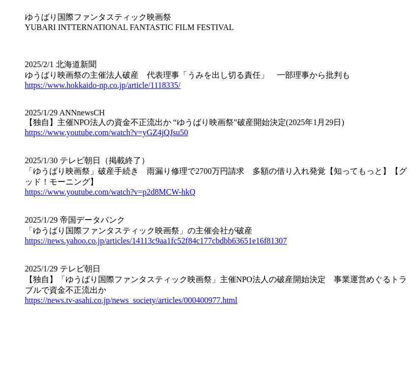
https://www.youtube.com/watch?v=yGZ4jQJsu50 (106, 132)
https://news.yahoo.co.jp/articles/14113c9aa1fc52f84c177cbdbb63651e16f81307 (156, 240)
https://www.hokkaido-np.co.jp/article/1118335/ (103, 85)
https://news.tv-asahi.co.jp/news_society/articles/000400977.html (131, 300)
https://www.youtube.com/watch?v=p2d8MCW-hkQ (110, 192)
